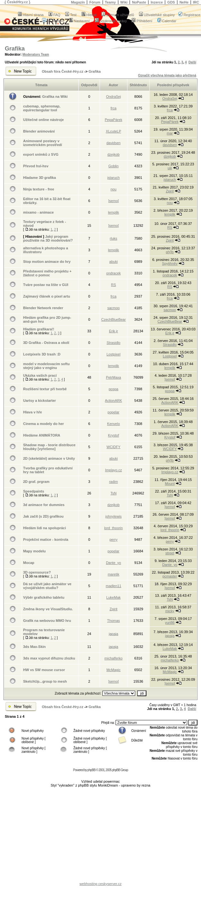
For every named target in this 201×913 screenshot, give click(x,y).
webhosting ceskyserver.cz (101, 884)
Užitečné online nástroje (43, 120)
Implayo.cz (113, 470)
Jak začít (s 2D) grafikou (43, 516)
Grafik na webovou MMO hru (47, 620)
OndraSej (113, 96)
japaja (113, 634)
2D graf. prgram (36, 482)
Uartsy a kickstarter (39, 400)
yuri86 (170, 622)
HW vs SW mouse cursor (44, 670)
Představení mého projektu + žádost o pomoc (47, 273)
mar (170, 133)
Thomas (113, 620)
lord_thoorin (113, 528)
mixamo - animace (38, 212)
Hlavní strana (31, 15)
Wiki (124, 2)
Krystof (113, 435)
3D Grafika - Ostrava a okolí (46, 343)
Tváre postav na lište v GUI (45, 285)
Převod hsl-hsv (35, 166)
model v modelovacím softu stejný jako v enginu (46, 366)
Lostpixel (113, 354)
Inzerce (157, 2)
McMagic (113, 670)
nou (113, 189)
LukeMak (113, 597)
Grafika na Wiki (54, 96)
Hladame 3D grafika (39, 178)
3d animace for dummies (44, 505)
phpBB (91, 770)
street (169, 553)
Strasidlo (113, 343)
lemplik (113, 212)
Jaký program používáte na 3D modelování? (48, 238)
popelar (113, 412)
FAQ (54, 15)
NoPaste (139, 2)
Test (70, 15)
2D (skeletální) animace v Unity (49, 458)
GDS (171, 2)
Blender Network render (43, 308)
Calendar (167, 21)
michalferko (113, 658)
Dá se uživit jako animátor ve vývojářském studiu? (47, 586)
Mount (170, 483)
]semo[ (113, 201)
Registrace (189, 15)
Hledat (89, 15)
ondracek (113, 273)
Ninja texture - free (38, 189)
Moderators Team (35, 54)
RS (169, 227)
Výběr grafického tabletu (43, 597)
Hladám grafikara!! (38, 329)
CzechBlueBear (113, 319)
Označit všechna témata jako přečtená (167, 75)
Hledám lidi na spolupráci (44, 528)
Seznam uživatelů (117, 15)
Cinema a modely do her (43, 424)
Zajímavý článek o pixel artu (46, 296)
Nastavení (79, 21)
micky (169, 611)
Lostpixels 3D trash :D (41, 354)
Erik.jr (113, 331)
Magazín (78, 2)
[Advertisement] (100, 836)
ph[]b (170, 252)
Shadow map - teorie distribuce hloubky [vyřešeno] (49, 447)
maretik (113, 574)
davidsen (113, 143)
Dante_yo (113, 563)
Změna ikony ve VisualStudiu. (48, 609)
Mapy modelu (34, 551)
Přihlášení (142, 21)
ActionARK (113, 400)
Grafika (15, 48)
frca (113, 108)
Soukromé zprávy (111, 21)
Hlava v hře (32, 412)
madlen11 (113, 586)
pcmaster (169, 576)
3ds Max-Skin (34, 647)
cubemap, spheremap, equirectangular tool (41, 108)
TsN (113, 493)
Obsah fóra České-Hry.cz (62, 71)
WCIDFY (113, 447)
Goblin (114, 166)
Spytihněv (170, 263)
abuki (113, 261)
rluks (113, 238)
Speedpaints (33, 491)
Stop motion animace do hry (47, 261)
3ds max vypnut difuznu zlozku (49, 658)
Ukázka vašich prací (40, 375)
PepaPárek (113, 120)
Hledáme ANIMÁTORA (41, 435)
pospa (113, 389)
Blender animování (39, 131)
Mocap (28, 563)
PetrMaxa (113, 377)
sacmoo (113, 308)
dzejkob (113, 154)
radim (113, 482)
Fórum (94, 2)
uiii (170, 168)
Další (192, 62)
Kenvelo (113, 424)
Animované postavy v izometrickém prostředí (42, 143)
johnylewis (113, 516)
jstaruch (113, 178)
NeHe (183, 2)
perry (113, 539)
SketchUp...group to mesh (45, 681)
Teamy (110, 2)
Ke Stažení (53, 21)
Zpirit (170, 191)
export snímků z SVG (40, 154)
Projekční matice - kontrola (45, 539)
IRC (196, 2)
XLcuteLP (113, 131)
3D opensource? (37, 572)
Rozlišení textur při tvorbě (45, 389)
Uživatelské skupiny (157, 15)
